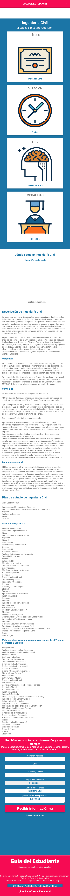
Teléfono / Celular (35, 772)
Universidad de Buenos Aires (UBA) (35, 27)
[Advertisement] (35, 838)
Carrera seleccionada (35, 788)
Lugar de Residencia (35, 780)
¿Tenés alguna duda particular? (35, 796)
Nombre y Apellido (35, 756)
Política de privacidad (35, 815)
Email (35, 764)
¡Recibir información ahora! (35, 891)
